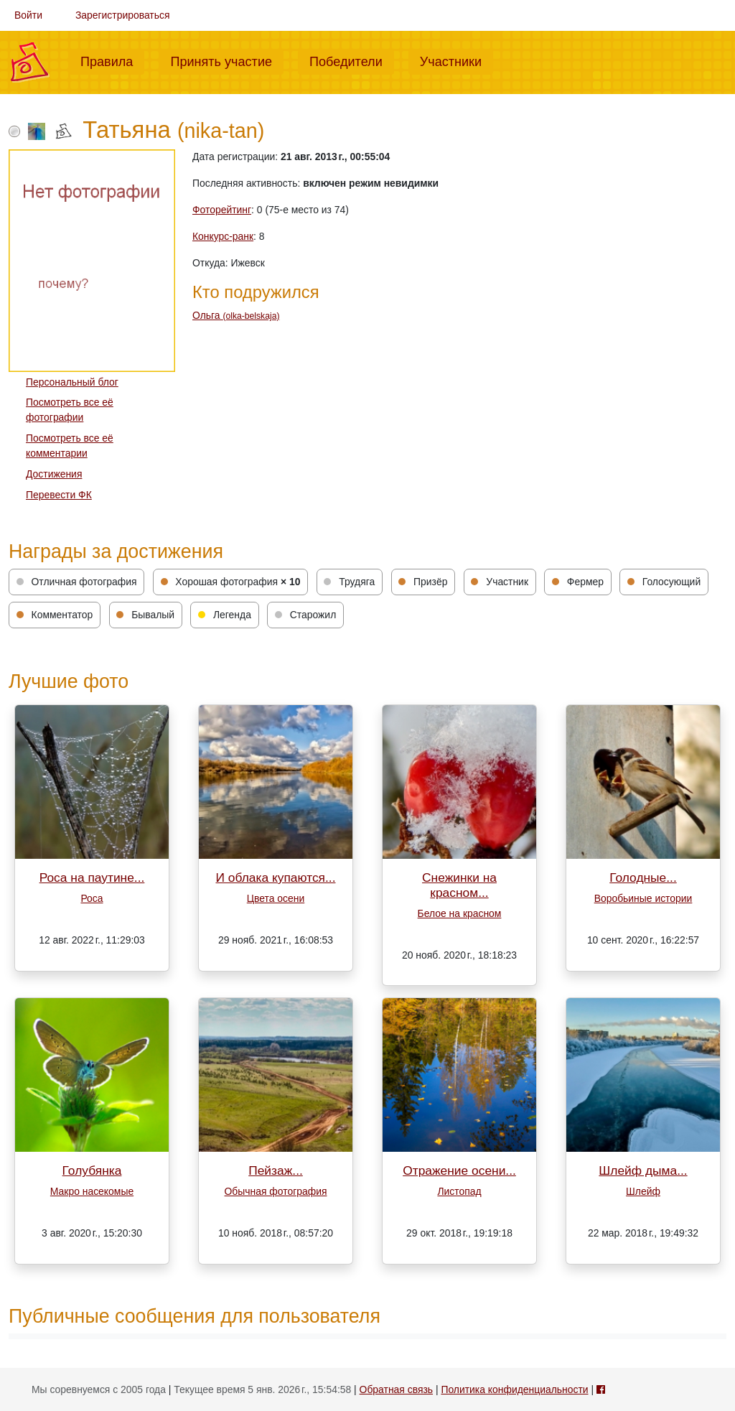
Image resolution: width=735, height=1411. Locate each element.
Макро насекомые (92, 1191)
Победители (351, 60)
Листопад (459, 1191)
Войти (28, 15)
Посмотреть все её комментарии (69, 445)
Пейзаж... (275, 1170)
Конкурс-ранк (222, 236)
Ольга (235, 315)
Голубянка (92, 1170)
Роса (91, 898)
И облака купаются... (276, 877)
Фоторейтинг (221, 209)
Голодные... (643, 877)
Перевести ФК (59, 494)
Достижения (54, 474)
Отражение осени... (459, 1170)
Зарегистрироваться (122, 15)
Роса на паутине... (92, 877)
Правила (112, 60)
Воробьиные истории (643, 898)
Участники (456, 60)
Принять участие (227, 60)
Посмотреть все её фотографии (69, 409)
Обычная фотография (276, 1191)
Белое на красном (460, 913)
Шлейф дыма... (643, 1170)
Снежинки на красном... (459, 885)
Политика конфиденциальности (514, 1389)
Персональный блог (72, 382)
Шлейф (643, 1191)
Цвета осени (275, 898)
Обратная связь (396, 1389)
